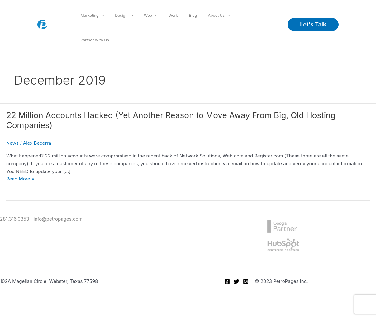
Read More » (20, 179)
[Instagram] (246, 281)
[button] (313, 24)
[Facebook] (227, 281)
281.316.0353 (14, 219)
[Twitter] (236, 281)
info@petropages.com (58, 219)
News (12, 143)
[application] (101, 15)
